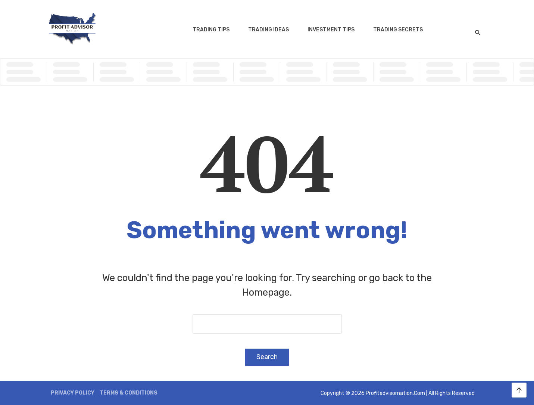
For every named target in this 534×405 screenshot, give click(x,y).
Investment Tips (331, 30)
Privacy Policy (72, 393)
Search (267, 357)
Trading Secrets (398, 30)
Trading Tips (211, 30)
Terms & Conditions (128, 393)
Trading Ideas (268, 30)
